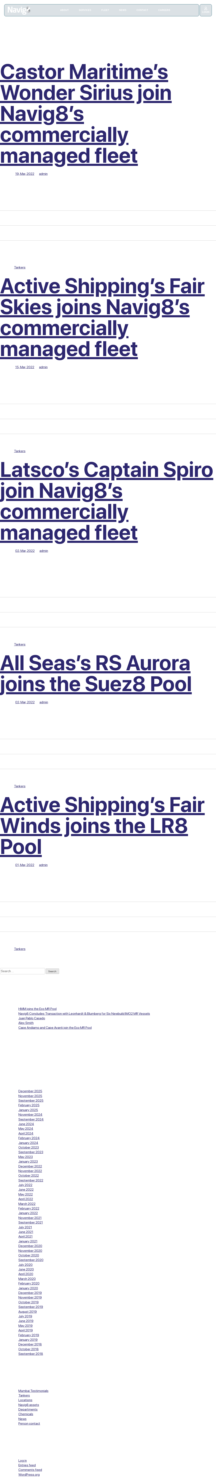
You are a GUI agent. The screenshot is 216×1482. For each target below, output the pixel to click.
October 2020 (28, 1255)
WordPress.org (29, 1475)
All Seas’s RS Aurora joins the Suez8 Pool (96, 673)
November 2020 (30, 1251)
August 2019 (27, 1312)
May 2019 (25, 1326)
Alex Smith (26, 1023)
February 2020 (28, 1283)
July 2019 (25, 1316)
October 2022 (28, 1175)
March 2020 (27, 1279)
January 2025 (28, 1110)
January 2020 (28, 1288)
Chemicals (25, 1414)
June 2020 (26, 1269)
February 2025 (28, 1105)
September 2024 (31, 1119)
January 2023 (28, 1161)
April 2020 (25, 1274)
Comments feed (30, 1470)
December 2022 (30, 1166)
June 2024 (26, 1124)
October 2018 (28, 1349)
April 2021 (25, 1236)
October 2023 (28, 1147)
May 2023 (25, 1157)
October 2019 (28, 1302)
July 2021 (25, 1227)
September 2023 (30, 1152)
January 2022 (28, 1213)
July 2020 (25, 1265)
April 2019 (25, 1330)
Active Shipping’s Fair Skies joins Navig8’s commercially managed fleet (102, 317)
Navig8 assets (28, 1405)
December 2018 (30, 1344)
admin (43, 174)
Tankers (19, 267)
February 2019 (28, 1335)
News (22, 1419)
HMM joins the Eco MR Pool (37, 1009)
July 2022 (25, 1185)
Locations (25, 1400)
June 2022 (26, 1190)
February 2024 (29, 1138)
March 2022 (27, 1204)
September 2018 (30, 1354)
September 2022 (30, 1180)
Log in (22, 1461)
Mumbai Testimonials (33, 1391)
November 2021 (30, 1218)
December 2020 (30, 1246)
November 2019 (30, 1297)
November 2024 (30, 1115)
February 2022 (28, 1208)
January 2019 (28, 1340)
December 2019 (30, 1293)
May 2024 (25, 1129)
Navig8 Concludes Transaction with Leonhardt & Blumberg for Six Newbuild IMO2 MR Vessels (84, 1014)
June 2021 (25, 1232)
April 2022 (25, 1199)
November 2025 (30, 1096)
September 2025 (30, 1100)
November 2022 (30, 1171)
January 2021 (27, 1241)
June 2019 (25, 1321)
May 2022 (25, 1194)
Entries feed (27, 1465)
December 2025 (30, 1091)
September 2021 (30, 1222)
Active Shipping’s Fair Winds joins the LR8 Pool (102, 825)
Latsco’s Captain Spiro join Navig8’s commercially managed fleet (106, 501)
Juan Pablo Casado (31, 1018)
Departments (28, 1409)
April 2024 (25, 1133)
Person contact (29, 1423)
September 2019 (30, 1307)
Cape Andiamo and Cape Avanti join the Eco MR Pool (55, 1028)
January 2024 (28, 1143)
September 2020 (30, 1260)
